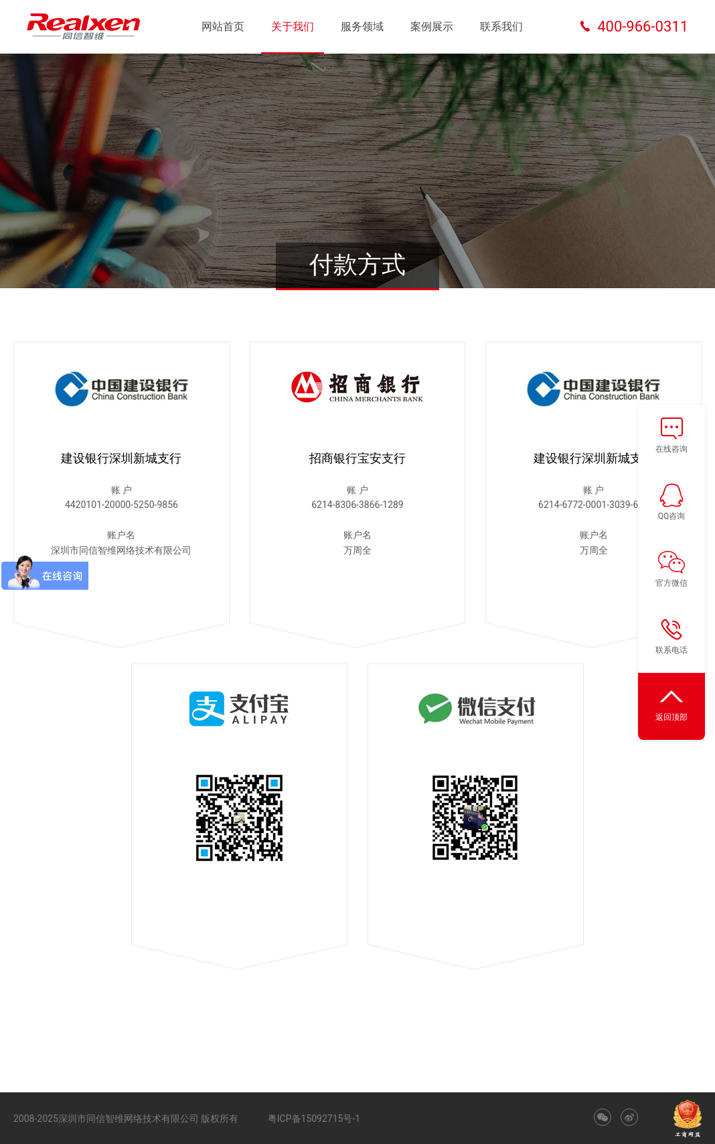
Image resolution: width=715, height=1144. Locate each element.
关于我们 (292, 26)
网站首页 (223, 26)
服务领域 (362, 26)
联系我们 (501, 26)
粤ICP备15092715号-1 (314, 1118)
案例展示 (431, 26)
